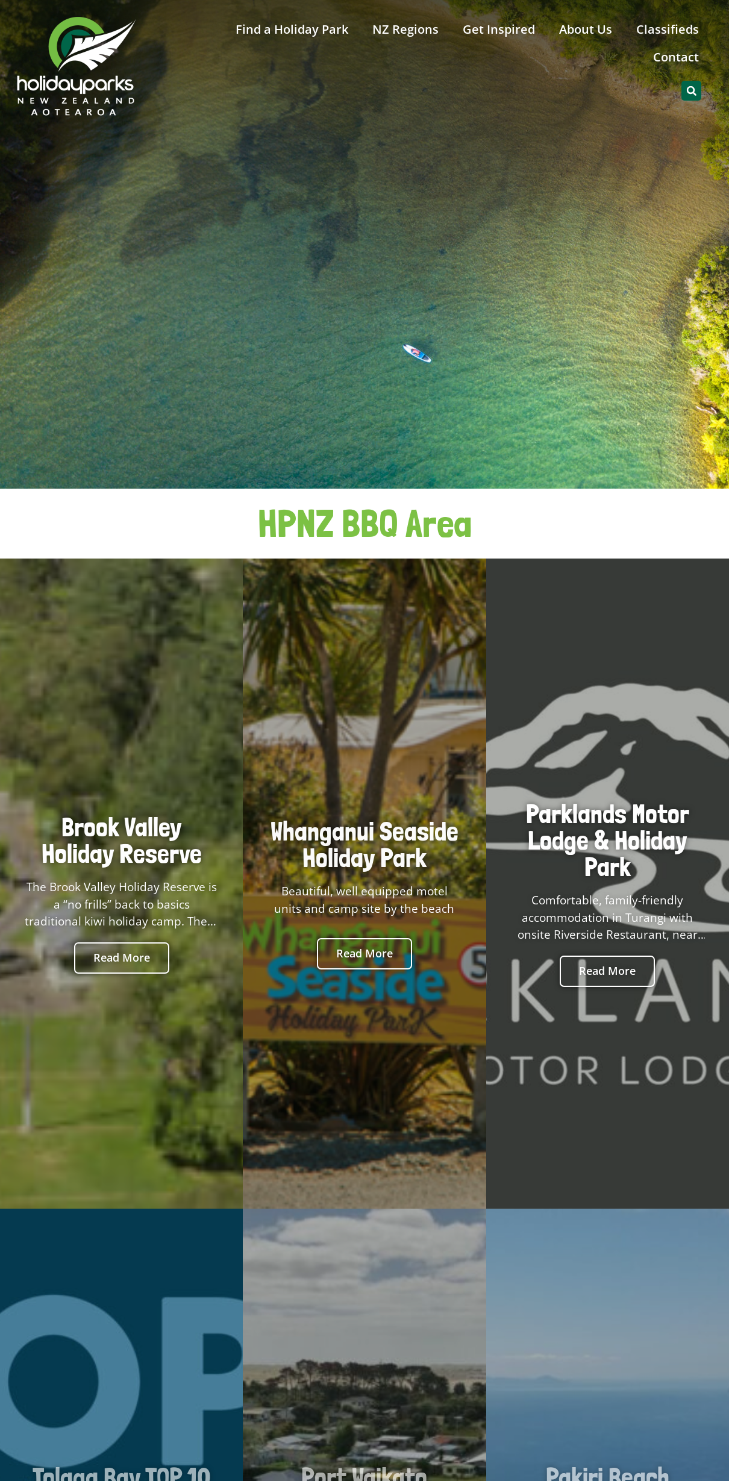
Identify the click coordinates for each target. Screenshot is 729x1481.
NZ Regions (405, 29)
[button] (691, 91)
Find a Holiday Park (292, 29)
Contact (676, 57)
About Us (585, 29)
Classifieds (667, 29)
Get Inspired (499, 29)
